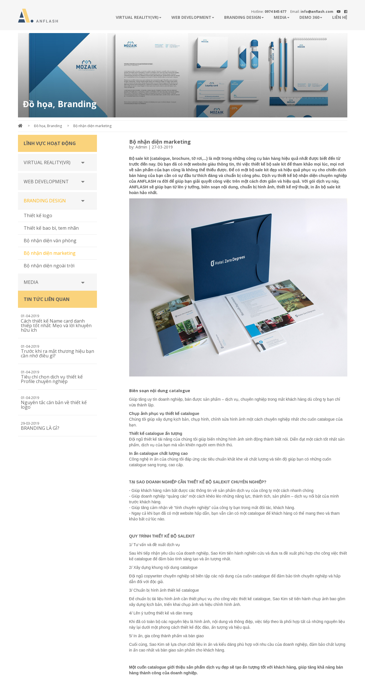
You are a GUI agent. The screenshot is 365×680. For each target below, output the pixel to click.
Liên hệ (339, 17)
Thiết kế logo (38, 215)
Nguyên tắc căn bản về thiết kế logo (54, 404)
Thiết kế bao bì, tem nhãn (51, 228)
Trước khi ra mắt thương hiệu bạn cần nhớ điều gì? (57, 353)
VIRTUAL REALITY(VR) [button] (138, 17)
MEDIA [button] (281, 17)
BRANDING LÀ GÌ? (40, 428)
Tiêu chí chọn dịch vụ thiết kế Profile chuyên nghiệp (52, 379)
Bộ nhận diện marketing (92, 126)
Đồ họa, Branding (48, 126)
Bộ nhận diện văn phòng (50, 240)
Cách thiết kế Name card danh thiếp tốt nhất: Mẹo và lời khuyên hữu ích (56, 325)
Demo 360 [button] (310, 17)
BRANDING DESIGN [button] (244, 17)
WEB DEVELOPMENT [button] (192, 17)
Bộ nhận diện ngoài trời (49, 265)
